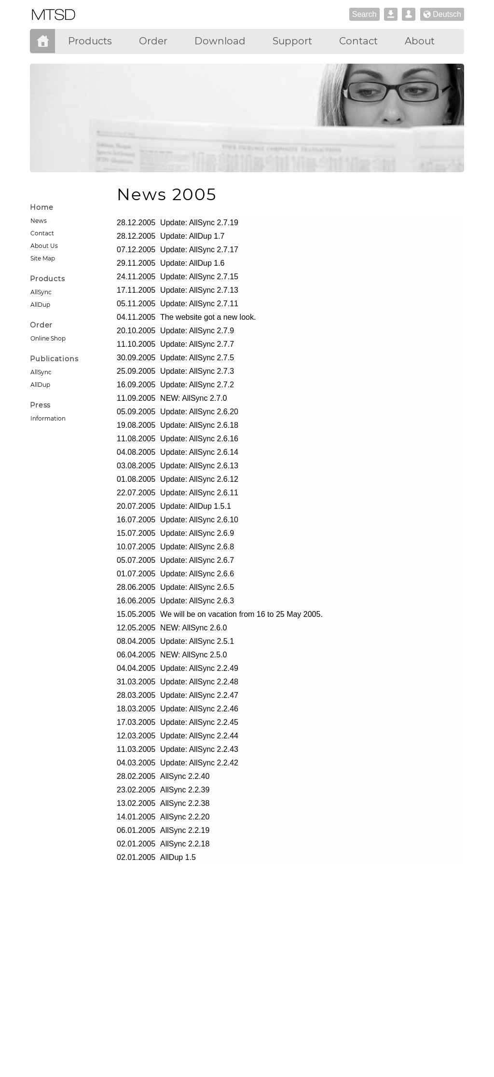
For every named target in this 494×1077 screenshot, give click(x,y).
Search (364, 14)
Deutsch (442, 14)
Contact (42, 233)
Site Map (42, 258)
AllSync (41, 292)
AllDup (40, 304)
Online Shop (48, 338)
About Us (44, 245)
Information (48, 418)
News (38, 220)
